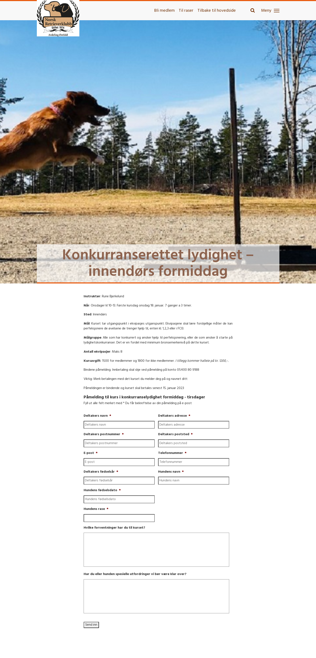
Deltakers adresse (174, 416)
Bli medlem (164, 10)
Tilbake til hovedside (216, 10)
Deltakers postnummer (104, 434)
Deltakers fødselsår (101, 472)
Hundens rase (96, 509)
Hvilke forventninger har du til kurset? (114, 528)
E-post (91, 453)
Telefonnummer (172, 453)
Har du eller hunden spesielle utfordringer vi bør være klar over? (135, 574)
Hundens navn (171, 472)
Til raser (186, 10)
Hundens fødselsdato (102, 490)
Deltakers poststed (175, 434)
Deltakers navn (97, 416)
